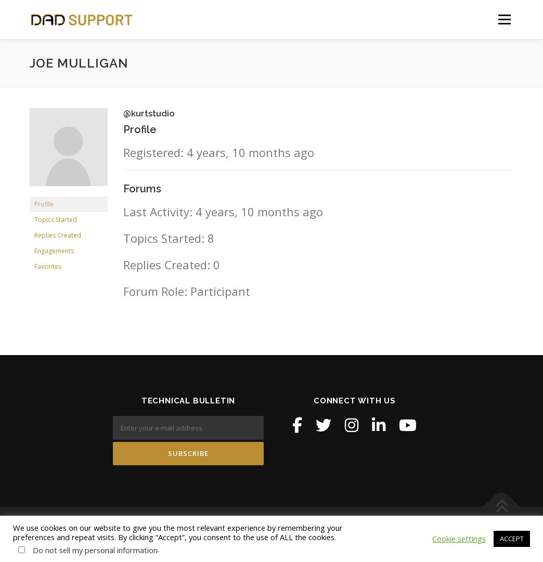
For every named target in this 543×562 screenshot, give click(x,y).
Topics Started (55, 219)
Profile (44, 204)
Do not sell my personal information (95, 550)
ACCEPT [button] (512, 538)
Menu (504, 19)
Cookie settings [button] (459, 538)
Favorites (47, 266)
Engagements (54, 250)
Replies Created (57, 235)
